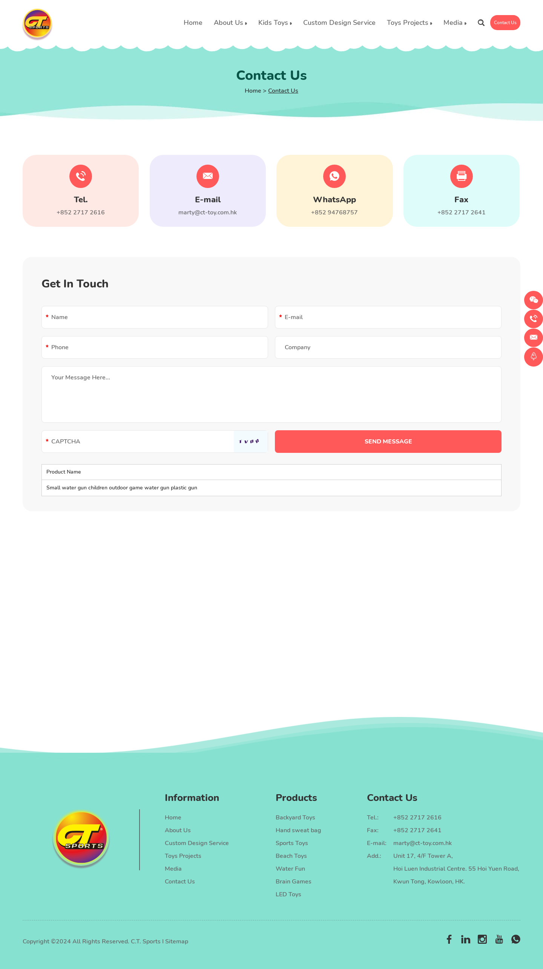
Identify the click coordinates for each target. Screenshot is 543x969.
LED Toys (288, 894)
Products (296, 797)
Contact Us (505, 23)
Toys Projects (409, 22)
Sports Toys (292, 843)
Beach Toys (291, 856)
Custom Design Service (339, 22)
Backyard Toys (295, 817)
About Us (230, 22)
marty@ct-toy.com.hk (207, 212)
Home (193, 22)
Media (454, 22)
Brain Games (293, 881)
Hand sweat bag (298, 830)
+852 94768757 (334, 212)
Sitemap (176, 941)
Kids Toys (275, 22)
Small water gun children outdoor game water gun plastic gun (121, 487)
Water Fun (290, 869)
